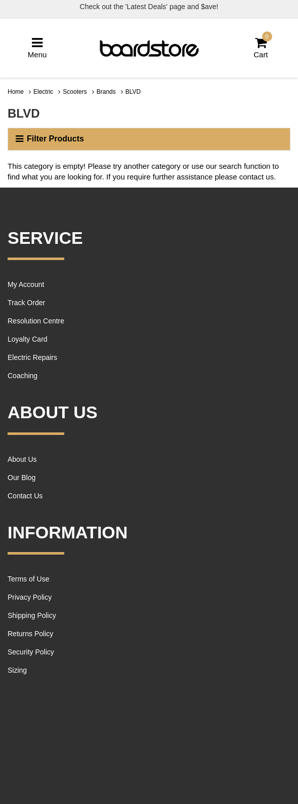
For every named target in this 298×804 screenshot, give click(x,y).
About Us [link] (22, 459)
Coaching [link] (22, 376)
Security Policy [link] (31, 652)
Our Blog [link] (21, 477)
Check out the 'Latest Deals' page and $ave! (149, 7)
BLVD (133, 91)
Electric (43, 91)
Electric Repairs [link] (32, 357)
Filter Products (50, 138)
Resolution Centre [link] (36, 321)
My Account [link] (26, 284)
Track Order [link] (26, 303)
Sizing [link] (17, 670)
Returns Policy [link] (30, 634)
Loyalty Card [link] (28, 339)
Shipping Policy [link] (32, 615)
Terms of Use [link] (28, 579)
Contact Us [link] (25, 496)
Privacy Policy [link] (30, 597)
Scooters (75, 91)
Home (16, 91)
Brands (106, 91)
